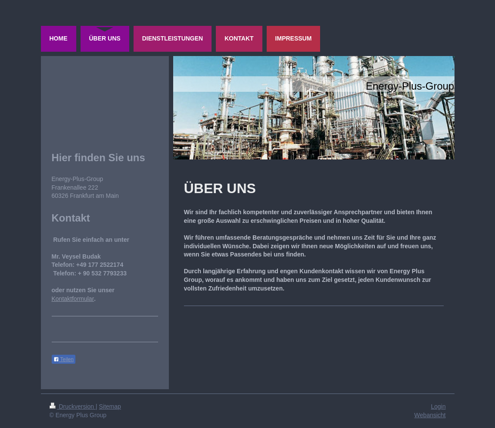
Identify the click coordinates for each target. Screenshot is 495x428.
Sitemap (110, 406)
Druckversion (73, 406)
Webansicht (430, 415)
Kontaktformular (73, 298)
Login (438, 406)
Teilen (63, 359)
